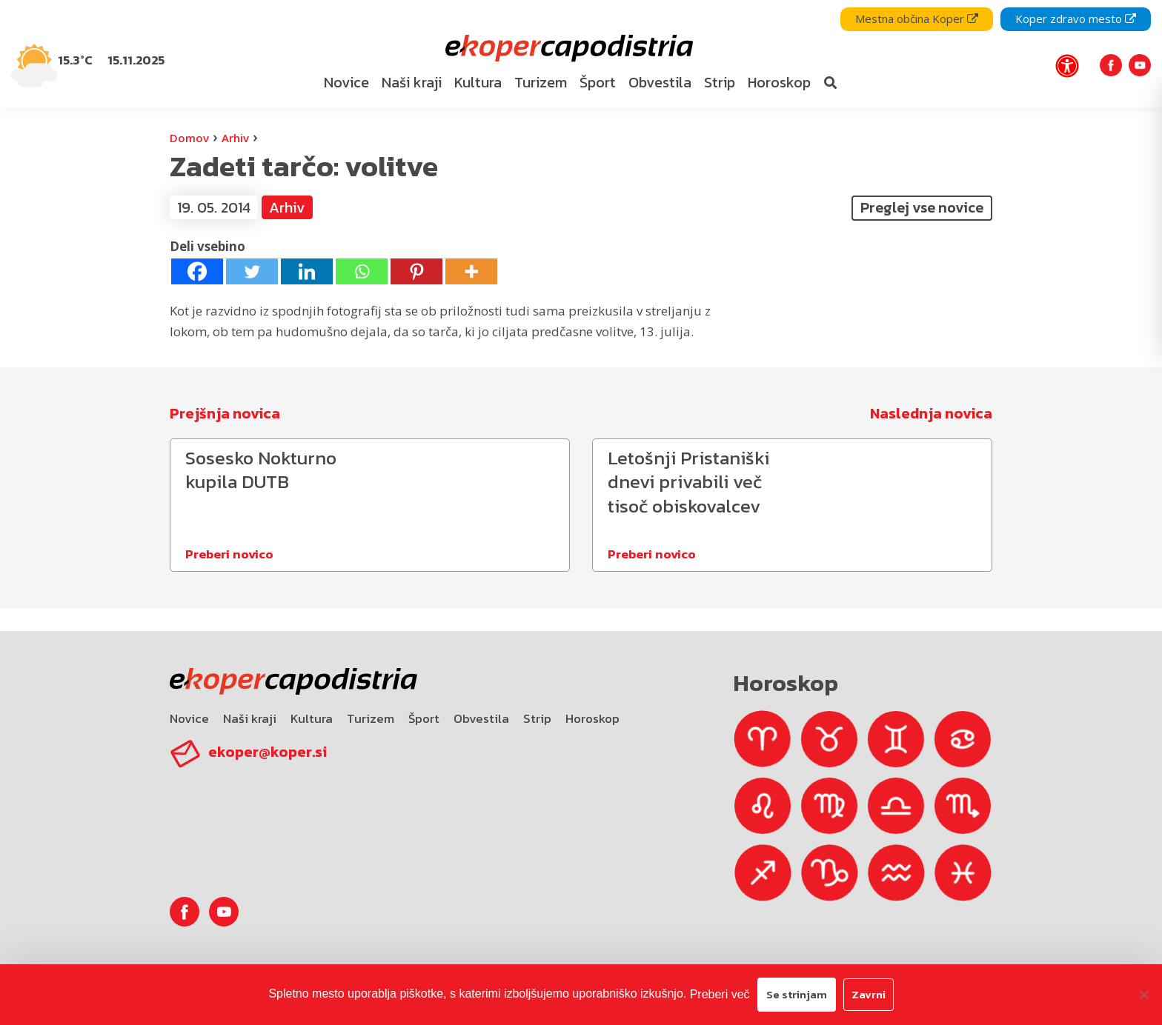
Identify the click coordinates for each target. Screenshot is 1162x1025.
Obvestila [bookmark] (659, 82)
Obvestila (481, 718)
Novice (189, 718)
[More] (471, 271)
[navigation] (581, 53)
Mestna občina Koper (916, 18)
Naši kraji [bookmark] (412, 82)
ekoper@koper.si (267, 752)
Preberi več (720, 994)
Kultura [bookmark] (478, 82)
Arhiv (235, 137)
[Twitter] (252, 271)
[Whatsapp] (362, 271)
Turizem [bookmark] (540, 82)
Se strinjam (796, 994)
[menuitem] (346, 83)
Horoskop (592, 718)
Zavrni (868, 994)
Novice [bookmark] (346, 82)
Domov (189, 137)
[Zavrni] (1143, 994)
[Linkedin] (307, 271)
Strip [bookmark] (719, 82)
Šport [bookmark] (598, 82)
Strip (537, 718)
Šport (423, 718)
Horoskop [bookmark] (779, 82)
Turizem (370, 718)
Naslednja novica (931, 413)
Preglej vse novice (921, 207)
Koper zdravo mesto (1075, 18)
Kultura (311, 718)
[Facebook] (197, 271)
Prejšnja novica (225, 413)
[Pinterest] (416, 271)
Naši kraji (249, 718)
